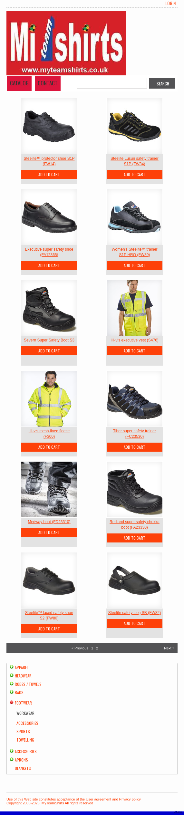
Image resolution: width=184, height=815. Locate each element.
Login (170, 3)
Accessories (27, 723)
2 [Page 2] (97, 648)
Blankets (23, 768)
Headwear (23, 675)
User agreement (98, 799)
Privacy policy (130, 799)
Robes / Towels (28, 684)
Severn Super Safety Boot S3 (49, 340)
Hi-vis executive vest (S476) (135, 340)
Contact (48, 83)
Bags (19, 692)
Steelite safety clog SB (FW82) (134, 612)
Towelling (25, 740)
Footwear (23, 702)
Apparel (21, 667)
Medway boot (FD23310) (49, 522)
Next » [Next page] (169, 648)
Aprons (21, 759)
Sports (23, 731)
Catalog (19, 83)
